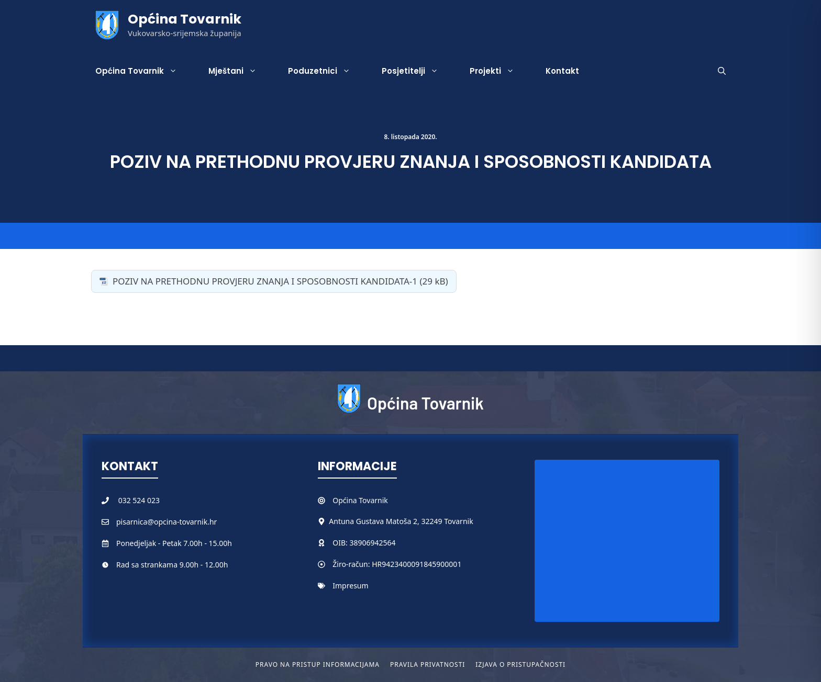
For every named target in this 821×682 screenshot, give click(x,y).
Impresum (350, 585)
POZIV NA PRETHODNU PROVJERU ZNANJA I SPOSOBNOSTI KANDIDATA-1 (265, 281)
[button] (721, 71)
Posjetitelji (418, 71)
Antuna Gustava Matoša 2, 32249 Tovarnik (401, 521)
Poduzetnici (327, 71)
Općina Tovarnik (184, 19)
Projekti (500, 71)
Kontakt (562, 70)
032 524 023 (139, 500)
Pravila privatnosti (427, 664)
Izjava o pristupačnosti (520, 664)
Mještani (240, 71)
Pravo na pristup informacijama (318, 664)
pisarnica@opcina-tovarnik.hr (166, 522)
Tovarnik (373, 500)
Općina (345, 500)
